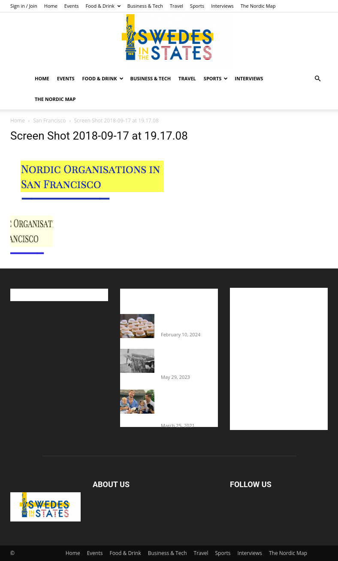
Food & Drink (103, 6)
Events (71, 6)
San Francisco (49, 120)
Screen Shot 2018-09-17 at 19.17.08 (99, 135)
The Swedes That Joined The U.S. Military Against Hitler (189, 360)
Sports (197, 6)
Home (50, 6)
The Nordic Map (258, 6)
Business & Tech (145, 6)
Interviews (222, 6)
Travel (176, 6)
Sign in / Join (23, 6)
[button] (317, 79)
